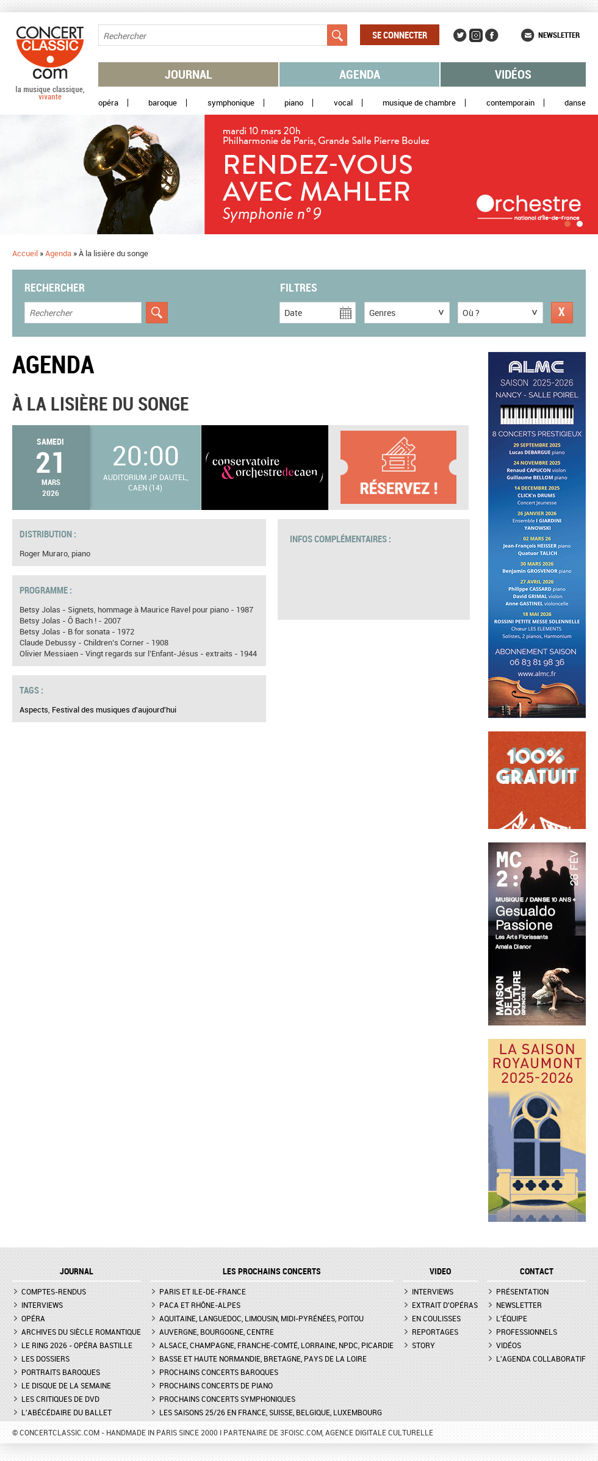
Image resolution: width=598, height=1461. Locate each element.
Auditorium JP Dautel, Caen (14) (145, 482)
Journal (188, 74)
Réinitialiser (562, 312)
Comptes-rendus (53, 1291)
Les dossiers (45, 1358)
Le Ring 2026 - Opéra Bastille (76, 1345)
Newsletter (559, 34)
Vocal (343, 103)
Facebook (492, 35)
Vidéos (513, 74)
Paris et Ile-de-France (202, 1291)
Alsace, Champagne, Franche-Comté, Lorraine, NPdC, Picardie (276, 1345)
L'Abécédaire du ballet (66, 1412)
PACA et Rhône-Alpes (199, 1305)
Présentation (522, 1291)
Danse (575, 103)
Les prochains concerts (272, 1271)
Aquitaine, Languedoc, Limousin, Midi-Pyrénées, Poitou (261, 1318)
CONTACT (536, 1271)
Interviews (42, 1305)
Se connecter (399, 35)
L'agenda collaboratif (541, 1358)
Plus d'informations (404, 467)
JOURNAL (76, 1271)
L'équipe (511, 1318)
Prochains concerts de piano (216, 1385)
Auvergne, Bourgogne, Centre (216, 1332)
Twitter (460, 35)
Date (293, 312)
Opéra (108, 103)
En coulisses (436, 1318)
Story (423, 1345)
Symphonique (230, 103)
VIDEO (440, 1271)
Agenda (359, 74)
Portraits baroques (60, 1372)
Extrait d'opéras (445, 1305)
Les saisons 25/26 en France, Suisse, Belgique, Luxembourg (270, 1412)
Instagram (476, 35)
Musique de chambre (419, 103)
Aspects (34, 709)
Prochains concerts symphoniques (227, 1399)
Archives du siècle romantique (81, 1332)
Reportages (435, 1332)
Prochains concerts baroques (218, 1372)
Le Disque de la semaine (66, 1385)
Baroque (162, 103)
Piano (293, 103)
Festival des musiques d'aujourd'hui (114, 709)
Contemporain (510, 103)
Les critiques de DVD (60, 1399)
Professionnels (526, 1332)
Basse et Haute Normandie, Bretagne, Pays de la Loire (263, 1358)
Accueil (25, 253)
